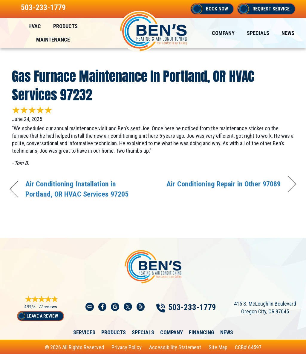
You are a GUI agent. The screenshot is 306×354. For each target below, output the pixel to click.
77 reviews (48, 306)
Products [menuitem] (65, 26)
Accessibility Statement (175, 347)
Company (171, 332)
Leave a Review (42, 316)
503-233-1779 (43, 7)
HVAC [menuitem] (34, 26)
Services (84, 332)
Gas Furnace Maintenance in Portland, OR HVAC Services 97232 (133, 85)
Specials (143, 332)
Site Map (218, 347)
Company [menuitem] (223, 33)
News (226, 332)
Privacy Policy (126, 347)
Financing (201, 332)
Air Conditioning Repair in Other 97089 (223, 184)
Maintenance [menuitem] (53, 39)
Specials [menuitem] (258, 33)
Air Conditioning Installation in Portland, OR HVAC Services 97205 (76, 189)
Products (113, 332)
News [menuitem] (287, 33)
